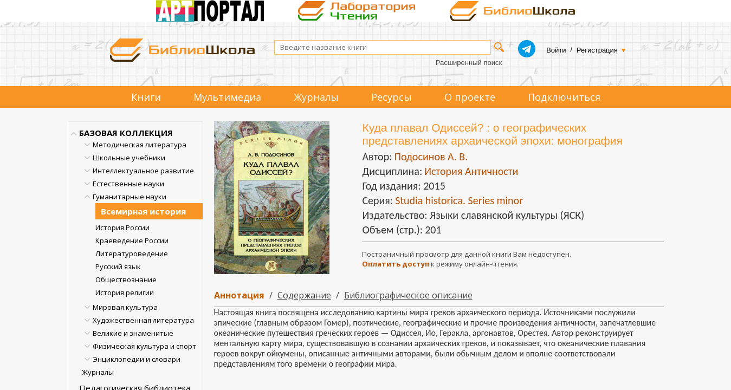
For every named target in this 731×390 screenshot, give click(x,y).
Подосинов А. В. (431, 156)
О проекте (469, 96)
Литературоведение (131, 253)
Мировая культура (125, 307)
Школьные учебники (129, 157)
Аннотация (239, 295)
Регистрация (597, 50)
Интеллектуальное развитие (143, 171)
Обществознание (126, 279)
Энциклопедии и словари (136, 359)
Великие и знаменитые (133, 333)
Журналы (316, 96)
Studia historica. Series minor (459, 200)
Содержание (304, 295)
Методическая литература (139, 145)
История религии (124, 292)
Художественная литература (143, 320)
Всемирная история (143, 211)
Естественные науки (128, 183)
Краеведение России (132, 240)
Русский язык (118, 266)
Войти (556, 50)
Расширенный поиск (469, 62)
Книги (146, 96)
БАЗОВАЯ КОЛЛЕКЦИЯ (126, 132)
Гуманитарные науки (129, 197)
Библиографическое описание (408, 295)
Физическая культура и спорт (144, 346)
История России (122, 227)
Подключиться (564, 96)
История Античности (471, 171)
